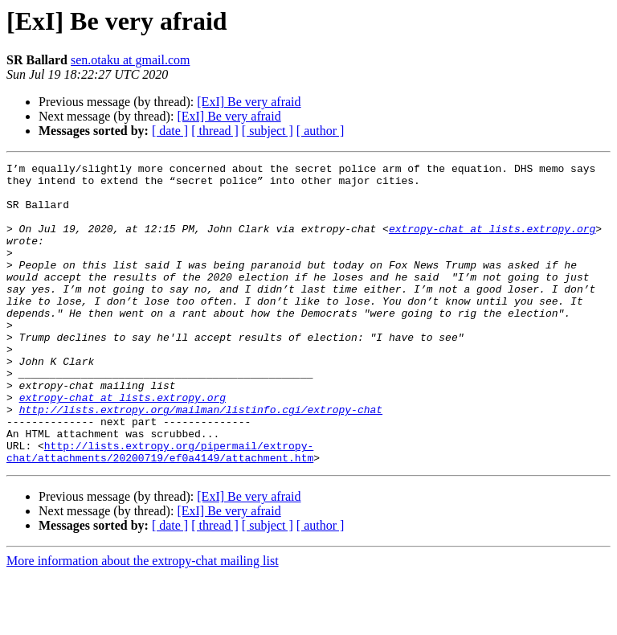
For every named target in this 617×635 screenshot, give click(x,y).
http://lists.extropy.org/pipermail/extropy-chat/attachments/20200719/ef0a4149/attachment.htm (159, 510)
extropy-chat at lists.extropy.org (492, 243)
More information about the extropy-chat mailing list (142, 621)
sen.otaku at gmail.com (130, 60)
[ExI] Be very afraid (248, 102)
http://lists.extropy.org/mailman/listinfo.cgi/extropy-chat (200, 460)
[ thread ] (215, 130)
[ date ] (170, 130)
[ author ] (320, 130)
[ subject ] (267, 130)
